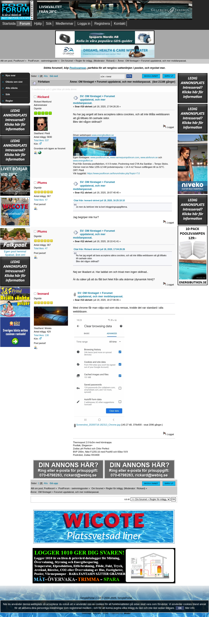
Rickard (110, 60)
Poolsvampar (77, 67)
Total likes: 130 (41, 335)
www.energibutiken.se (103, 135)
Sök (8, 94)
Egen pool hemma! (15, 251)
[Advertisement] (15, 412)
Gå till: (127, 499)
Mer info (189, 608)
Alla (46, 76)
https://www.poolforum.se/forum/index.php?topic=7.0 (113, 173)
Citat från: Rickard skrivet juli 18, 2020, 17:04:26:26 (99, 249)
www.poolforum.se (100, 157)
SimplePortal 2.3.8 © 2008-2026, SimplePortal (106, 598)
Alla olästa (11, 88)
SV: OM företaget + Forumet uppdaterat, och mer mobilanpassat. (94, 100)
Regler (9, 100)
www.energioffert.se (83, 160)
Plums (42, 182)
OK (180, 608)
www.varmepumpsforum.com (124, 157)
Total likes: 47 (41, 199)
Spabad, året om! (15, 254)
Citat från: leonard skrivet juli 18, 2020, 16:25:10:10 (99, 200)
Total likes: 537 (41, 140)
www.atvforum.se (149, 157)
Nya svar (11, 75)
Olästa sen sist (14, 82)
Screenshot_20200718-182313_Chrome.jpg (97, 424)
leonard (43, 293)
